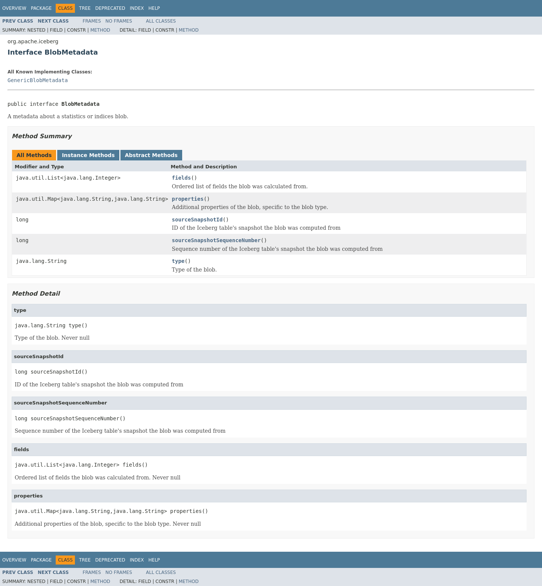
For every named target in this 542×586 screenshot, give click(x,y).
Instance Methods (88, 155)
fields (181, 178)
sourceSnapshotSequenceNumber (216, 240)
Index (137, 8)
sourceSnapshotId (197, 220)
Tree (85, 8)
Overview (14, 8)
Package (41, 8)
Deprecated (110, 8)
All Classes (161, 21)
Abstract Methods (151, 155)
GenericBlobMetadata (38, 80)
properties (188, 199)
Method (100, 30)
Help (154, 8)
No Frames (118, 21)
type (178, 261)
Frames (92, 21)
